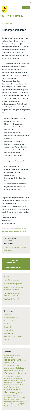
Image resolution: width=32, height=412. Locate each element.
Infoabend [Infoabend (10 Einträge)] (18, 378)
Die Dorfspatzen (21, 229)
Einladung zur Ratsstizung (12, 261)
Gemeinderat (8, 330)
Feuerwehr (8, 327)
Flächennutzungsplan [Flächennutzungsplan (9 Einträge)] (17, 370)
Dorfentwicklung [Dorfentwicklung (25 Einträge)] (12, 365)
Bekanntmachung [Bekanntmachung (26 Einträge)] (12, 360)
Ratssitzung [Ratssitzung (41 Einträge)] (10, 392)
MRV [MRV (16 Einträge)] (9, 387)
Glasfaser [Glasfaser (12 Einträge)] (22, 373)
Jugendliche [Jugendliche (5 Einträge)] (22, 380)
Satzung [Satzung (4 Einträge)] (12, 399)
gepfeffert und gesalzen (12, 280)
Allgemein (7, 315)
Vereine (7, 339)
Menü (27, 7)
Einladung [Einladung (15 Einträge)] (20, 368)
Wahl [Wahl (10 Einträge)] (6, 406)
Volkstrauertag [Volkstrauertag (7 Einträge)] (15, 404)
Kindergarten (22, 26)
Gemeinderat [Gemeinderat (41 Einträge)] (11, 373)
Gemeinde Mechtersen (9, 26)
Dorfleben (7, 324)
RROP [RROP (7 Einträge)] (18, 395)
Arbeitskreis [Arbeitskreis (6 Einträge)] (17, 355)
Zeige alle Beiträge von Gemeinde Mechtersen (15, 248)
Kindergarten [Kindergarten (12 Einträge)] (18, 382)
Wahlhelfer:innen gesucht (13, 284)
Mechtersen (12, 16)
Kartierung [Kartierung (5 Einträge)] (6, 382)
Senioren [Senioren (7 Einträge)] (17, 399)
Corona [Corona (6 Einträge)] (24, 360)
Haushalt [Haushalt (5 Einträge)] (19, 376)
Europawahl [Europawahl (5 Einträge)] (7, 370)
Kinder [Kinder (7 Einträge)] (11, 382)
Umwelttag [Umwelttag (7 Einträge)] (7, 404)
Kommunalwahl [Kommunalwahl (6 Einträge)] (8, 384)
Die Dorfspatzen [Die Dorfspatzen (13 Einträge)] (10, 362)
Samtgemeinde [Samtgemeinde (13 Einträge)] (10, 397)
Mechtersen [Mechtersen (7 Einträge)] (16, 384)
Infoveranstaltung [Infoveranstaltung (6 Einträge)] (8, 380)
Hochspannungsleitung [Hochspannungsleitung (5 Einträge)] (9, 378)
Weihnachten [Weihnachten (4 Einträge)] (10, 406)
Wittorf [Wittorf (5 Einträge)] (15, 406)
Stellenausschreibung (18, 231)
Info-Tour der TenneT (11, 299)
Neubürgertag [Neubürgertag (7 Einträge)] (15, 387)
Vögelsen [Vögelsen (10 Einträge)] (22, 404)
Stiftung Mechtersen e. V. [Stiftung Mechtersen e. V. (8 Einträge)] (19, 401)
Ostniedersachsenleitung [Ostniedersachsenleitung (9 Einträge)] (12, 389)
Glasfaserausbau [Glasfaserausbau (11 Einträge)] (10, 376)
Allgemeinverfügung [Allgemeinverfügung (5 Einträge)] (9, 355)
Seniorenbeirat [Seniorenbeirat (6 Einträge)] (8, 401)
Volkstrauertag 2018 (13, 267)
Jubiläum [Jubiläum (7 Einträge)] (16, 380)
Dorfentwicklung (9, 321)
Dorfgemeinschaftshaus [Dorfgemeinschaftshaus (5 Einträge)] (9, 368)
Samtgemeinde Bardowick (13, 336)
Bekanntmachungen (11, 318)
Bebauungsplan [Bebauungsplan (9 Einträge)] (9, 357)
